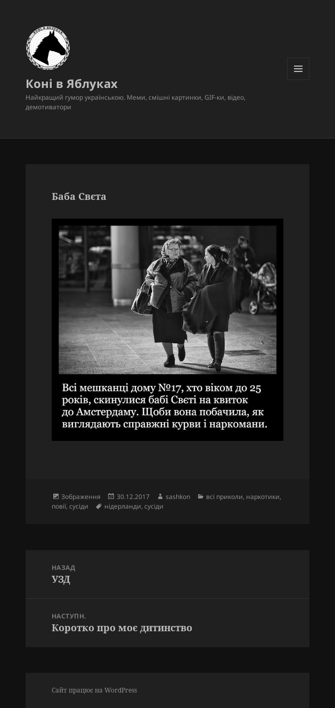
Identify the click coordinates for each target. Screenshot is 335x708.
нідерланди (122, 506)
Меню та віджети (298, 79)
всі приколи (224, 496)
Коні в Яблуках (72, 83)
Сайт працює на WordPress (94, 690)
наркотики (263, 496)
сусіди (78, 506)
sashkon (178, 496)
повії (59, 506)
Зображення (81, 496)
